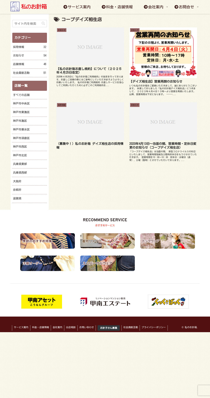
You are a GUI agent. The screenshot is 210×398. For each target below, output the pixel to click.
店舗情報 (29, 64)
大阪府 (17, 181)
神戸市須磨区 (21, 138)
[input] (29, 23)
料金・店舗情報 (40, 327)
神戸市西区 (20, 146)
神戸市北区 (20, 155)
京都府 (17, 189)
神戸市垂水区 (21, 129)
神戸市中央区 (21, 103)
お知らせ (29, 55)
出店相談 (71, 327)
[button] (43, 23)
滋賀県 (17, 198)
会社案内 (57, 327)
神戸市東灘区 (21, 112)
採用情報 (29, 47)
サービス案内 (21, 327)
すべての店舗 (21, 95)
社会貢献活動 (29, 72)
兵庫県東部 (20, 164)
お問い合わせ (86, 327)
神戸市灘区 (20, 120)
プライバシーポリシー (154, 327)
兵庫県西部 (20, 172)
